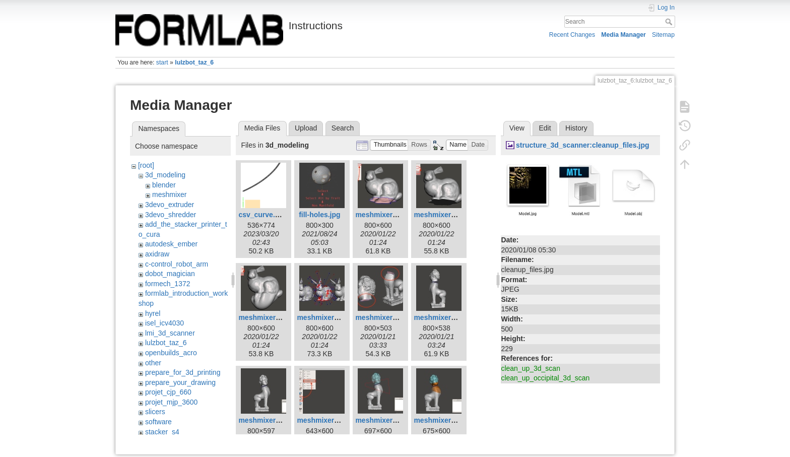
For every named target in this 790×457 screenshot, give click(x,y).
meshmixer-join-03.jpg (451, 317)
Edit (545, 128)
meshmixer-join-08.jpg (451, 420)
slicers (155, 412)
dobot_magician (170, 274)
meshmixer (169, 194)
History (576, 128)
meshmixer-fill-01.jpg (390, 215)
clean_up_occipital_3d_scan (545, 378)
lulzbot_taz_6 (194, 62)
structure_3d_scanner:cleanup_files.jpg (582, 145)
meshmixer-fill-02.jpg (449, 215)
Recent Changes (572, 34)
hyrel (152, 313)
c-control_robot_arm (176, 264)
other (153, 363)
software (158, 422)
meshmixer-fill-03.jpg (273, 317)
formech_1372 (167, 284)
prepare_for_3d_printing (182, 372)
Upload (306, 128)
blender (164, 185)
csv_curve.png (263, 215)
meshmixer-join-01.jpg (392, 317)
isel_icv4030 (164, 323)
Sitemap (663, 34)
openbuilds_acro (171, 353)
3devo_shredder (170, 215)
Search (670, 21)
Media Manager (623, 34)
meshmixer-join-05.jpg (334, 420)
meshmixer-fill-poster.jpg (338, 317)
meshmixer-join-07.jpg (392, 420)
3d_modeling (165, 175)
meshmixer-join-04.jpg (275, 420)
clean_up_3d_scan (530, 368)
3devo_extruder (169, 205)
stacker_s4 (162, 432)
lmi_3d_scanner (170, 333)
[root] (146, 165)
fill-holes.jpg (319, 215)
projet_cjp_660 (168, 392)
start (162, 62)
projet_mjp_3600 (171, 402)
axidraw (157, 254)
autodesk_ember (171, 244)
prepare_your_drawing (180, 382)
